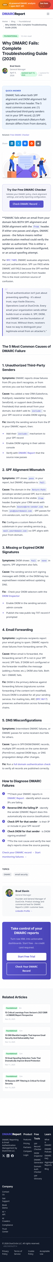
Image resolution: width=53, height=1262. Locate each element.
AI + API (4, 1213)
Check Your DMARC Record (26, 969)
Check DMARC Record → (26, 204)
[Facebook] (12, 1155)
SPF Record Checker (37, 1146)
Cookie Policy (31, 1252)
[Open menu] (48, 14)
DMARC (7, 874)
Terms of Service (18, 1252)
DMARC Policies (48, 1150)
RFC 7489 (11, 260)
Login (25, 1155)
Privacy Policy (5, 1252)
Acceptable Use (45, 1252)
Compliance (7, 1225)
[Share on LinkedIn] (12, 143)
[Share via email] (38, 143)
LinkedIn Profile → (23, 911)
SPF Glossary (38, 1177)
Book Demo (5, 1206)
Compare (27, 1151)
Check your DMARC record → (18, 852)
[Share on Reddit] (31, 143)
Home (5, 21)
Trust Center (5, 1230)
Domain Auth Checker (37, 1169)
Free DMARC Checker (19, 135)
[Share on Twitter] (18, 143)
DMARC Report (26, 452)
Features (27, 1139)
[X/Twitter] (3, 1155)
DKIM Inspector (11, 595)
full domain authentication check (32, 764)
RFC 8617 (41, 699)
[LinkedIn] (8, 1155)
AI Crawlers (6, 1219)
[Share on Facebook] (25, 143)
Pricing (26, 1143)
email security (21, 874)
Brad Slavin (15, 66)
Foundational (25, 21)
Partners (27, 1147)
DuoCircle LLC (8, 1150)
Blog (13, 21)
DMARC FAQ (48, 1157)
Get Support (5, 1199)
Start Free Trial (26, 956)
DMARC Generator (38, 1161)
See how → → (44, 4)
